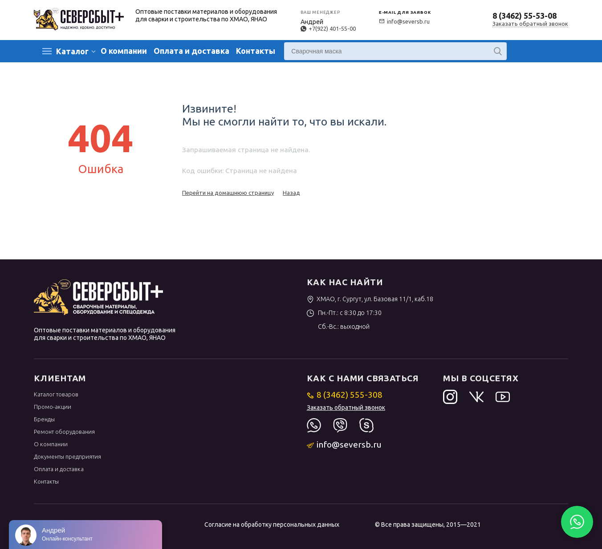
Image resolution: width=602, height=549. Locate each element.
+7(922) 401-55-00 (328, 28)
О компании (124, 50)
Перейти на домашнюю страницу (228, 193)
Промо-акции (52, 407)
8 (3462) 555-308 (345, 395)
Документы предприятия (67, 456)
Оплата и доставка (191, 50)
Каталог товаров (56, 394)
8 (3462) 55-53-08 (524, 15)
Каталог (72, 51)
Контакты (255, 50)
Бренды (44, 419)
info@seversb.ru (404, 21)
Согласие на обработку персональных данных (271, 524)
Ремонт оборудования (64, 431)
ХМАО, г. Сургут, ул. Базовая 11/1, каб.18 (370, 299)
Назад (291, 193)
